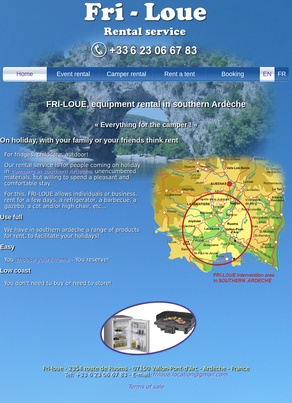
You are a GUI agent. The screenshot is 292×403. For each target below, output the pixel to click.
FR (282, 74)
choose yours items (42, 260)
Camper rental (126, 74)
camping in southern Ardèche (51, 171)
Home (25, 74)
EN (267, 74)
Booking (232, 74)
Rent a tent (179, 74)
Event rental (73, 74)
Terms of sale (146, 387)
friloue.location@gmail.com (190, 375)
